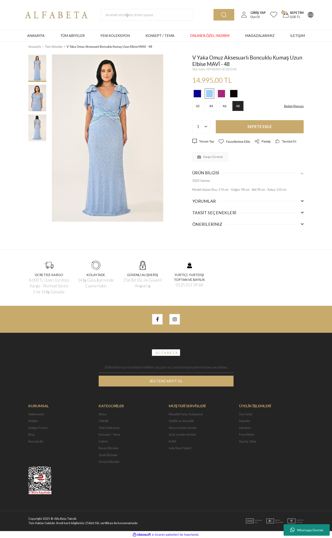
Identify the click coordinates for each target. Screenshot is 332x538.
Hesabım (245, 428)
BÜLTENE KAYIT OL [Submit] (166, 381)
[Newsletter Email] (166, 367)
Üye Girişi (245, 414)
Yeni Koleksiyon (109, 428)
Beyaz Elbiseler (109, 448)
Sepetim (244, 421)
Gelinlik (104, 421)
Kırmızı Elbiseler (109, 462)
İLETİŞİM (297, 35)
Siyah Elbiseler (108, 455)
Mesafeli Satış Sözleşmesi (186, 414)
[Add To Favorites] (234, 141)
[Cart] (293, 15)
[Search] (147, 15)
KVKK (172, 441)
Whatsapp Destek (306, 529)
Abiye (103, 414)
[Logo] (55, 14)
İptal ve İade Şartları (182, 434)
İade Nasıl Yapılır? (180, 448)
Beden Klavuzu (294, 106)
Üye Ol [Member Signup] (255, 17)
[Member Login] (244, 15)
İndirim (103, 441)
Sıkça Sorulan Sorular (183, 428)
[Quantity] (201, 126)
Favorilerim (246, 434)
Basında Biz (36, 441)
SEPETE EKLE (259, 126)
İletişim (33, 421)
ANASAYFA (35, 35)
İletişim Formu (37, 428)
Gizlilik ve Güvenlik (181, 421)
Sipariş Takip (247, 441)
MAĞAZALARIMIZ (260, 35)
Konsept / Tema (109, 434)
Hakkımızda (36, 414)
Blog (31, 434)
